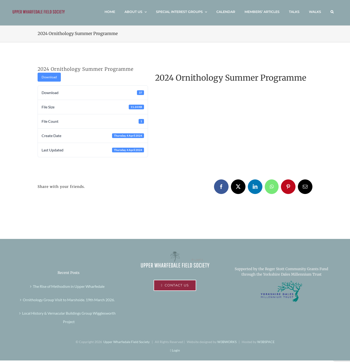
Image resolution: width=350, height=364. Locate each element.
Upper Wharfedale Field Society (126, 342)
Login (175, 350)
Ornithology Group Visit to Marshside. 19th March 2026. (69, 299)
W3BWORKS (227, 342)
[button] (332, 11)
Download (49, 77)
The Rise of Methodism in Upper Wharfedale (69, 286)
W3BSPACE (266, 342)
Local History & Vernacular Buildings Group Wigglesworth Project (69, 317)
